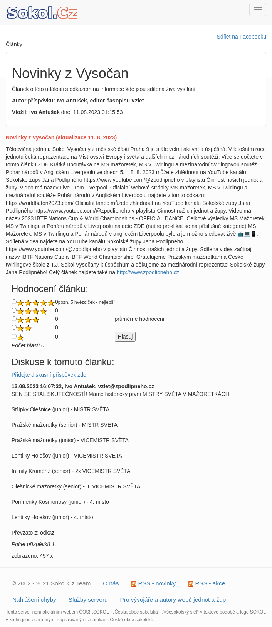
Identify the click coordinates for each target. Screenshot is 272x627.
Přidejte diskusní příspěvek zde (49, 375)
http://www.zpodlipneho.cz (148, 272)
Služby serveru (88, 599)
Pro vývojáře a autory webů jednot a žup (173, 599)
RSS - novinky (153, 583)
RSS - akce (206, 583)
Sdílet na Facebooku (241, 37)
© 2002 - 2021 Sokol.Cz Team (51, 583)
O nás (111, 583)
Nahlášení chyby (34, 599)
